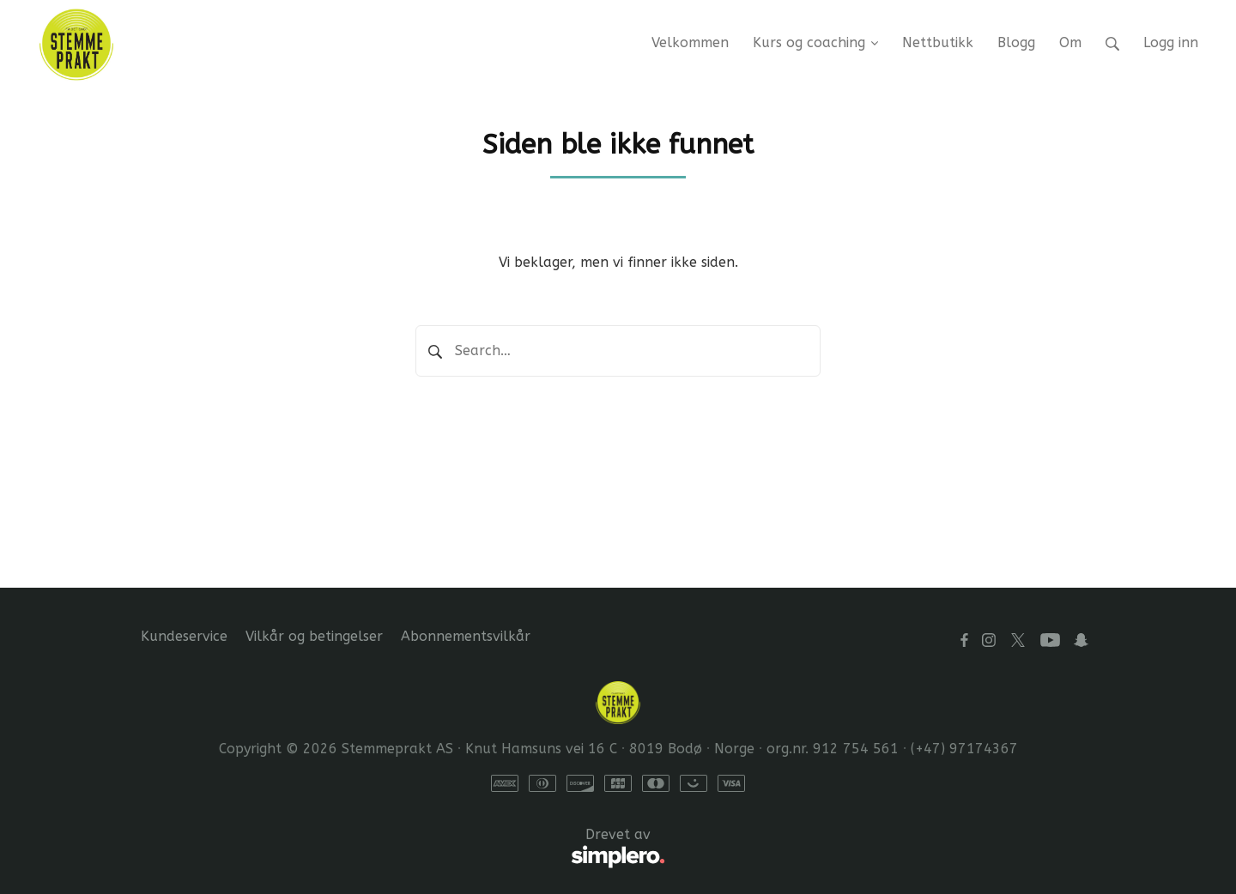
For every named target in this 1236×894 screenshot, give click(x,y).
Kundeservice (184, 636)
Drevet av (403, 848)
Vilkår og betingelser (314, 636)
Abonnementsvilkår (465, 636)
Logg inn (1170, 42)
